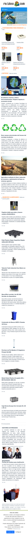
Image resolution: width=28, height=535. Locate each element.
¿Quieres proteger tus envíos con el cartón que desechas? (13, 504)
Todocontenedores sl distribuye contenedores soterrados (13, 505)
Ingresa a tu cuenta (17, 24)
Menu (4, 9)
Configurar (18, 532)
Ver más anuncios (6, 423)
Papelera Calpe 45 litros (6, 63)
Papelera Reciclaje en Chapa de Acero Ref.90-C (19, 63)
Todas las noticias (13, 73)
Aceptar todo (10, 532)
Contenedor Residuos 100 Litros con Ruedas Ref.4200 (8, 43)
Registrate (24, 24)
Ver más (2, 118)
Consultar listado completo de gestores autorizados (13, 446)
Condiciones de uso (16, 528)
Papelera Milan (20, 42)
